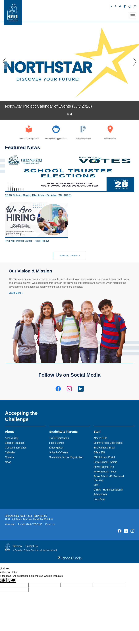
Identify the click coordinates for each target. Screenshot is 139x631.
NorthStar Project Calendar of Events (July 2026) (48, 106)
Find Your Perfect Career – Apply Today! (27, 241)
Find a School (56, 443)
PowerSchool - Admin (105, 462)
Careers (9, 457)
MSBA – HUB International (108, 489)
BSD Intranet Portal (104, 457)
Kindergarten (56, 447)
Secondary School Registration (66, 457)
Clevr (96, 485)
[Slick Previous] (4, 62)
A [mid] (115, 6)
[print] (130, 6)
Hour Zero (99, 499)
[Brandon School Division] (104, 6)
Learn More (15, 293)
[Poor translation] (11, 580)
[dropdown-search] (134, 6)
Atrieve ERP (100, 438)
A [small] (111, 6)
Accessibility (11, 438)
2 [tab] (71, 114)
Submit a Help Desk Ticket (107, 443)
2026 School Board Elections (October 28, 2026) (38, 195)
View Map (10, 524)
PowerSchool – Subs (104, 471)
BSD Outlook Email (104, 447)
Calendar (10, 452)
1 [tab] (68, 114)
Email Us (50, 524)
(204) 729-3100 (34, 524)
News (8, 462)
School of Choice (58, 452)
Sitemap (17, 546)
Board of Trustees (14, 443)
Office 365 (99, 452)
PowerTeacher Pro (103, 466)
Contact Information (16, 447)
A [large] (120, 6)
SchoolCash (100, 494)
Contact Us (31, 546)
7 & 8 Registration (59, 438)
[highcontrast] (125, 6)
